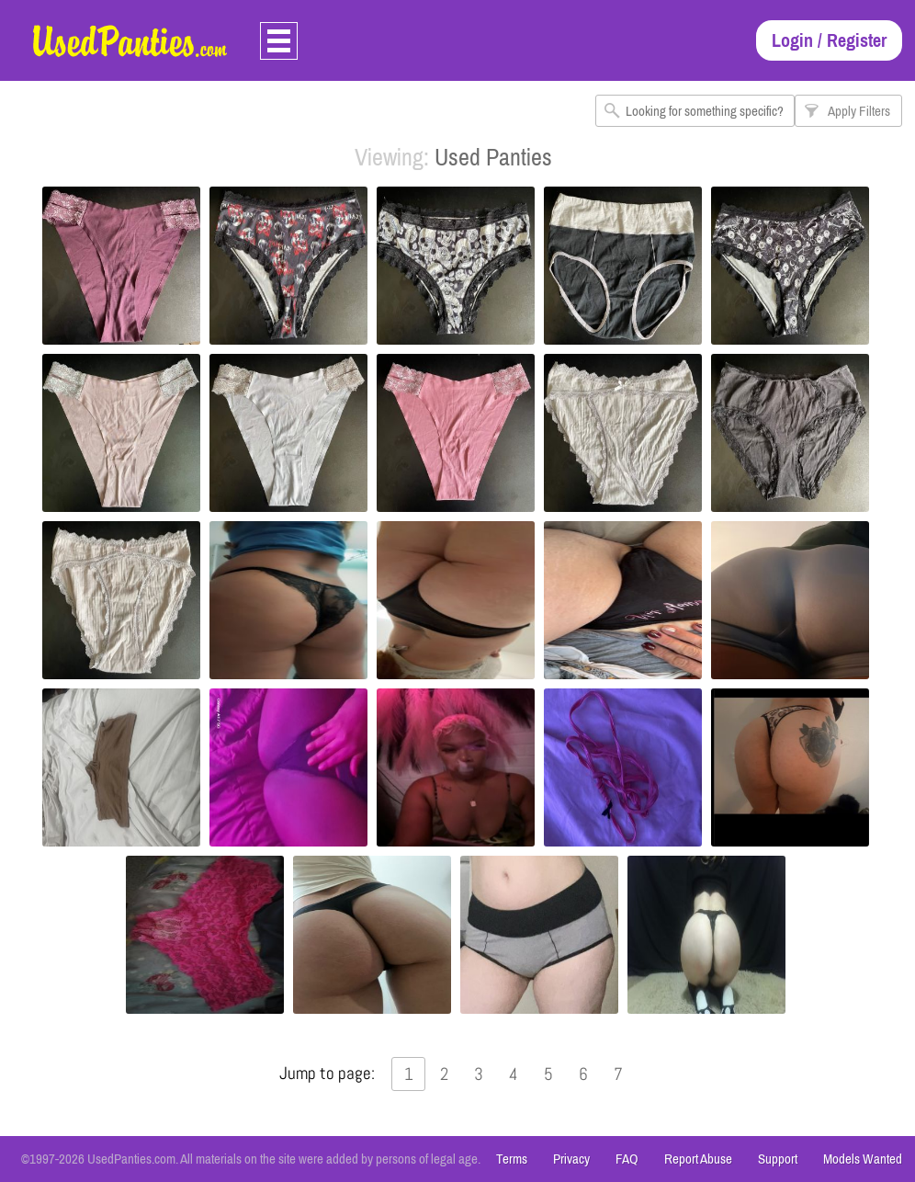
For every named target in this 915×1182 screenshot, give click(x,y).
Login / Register (829, 40)
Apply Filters (859, 111)
